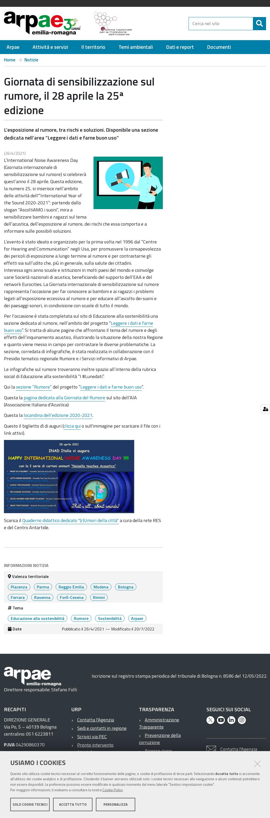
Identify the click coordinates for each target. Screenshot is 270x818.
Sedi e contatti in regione (102, 728)
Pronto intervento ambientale (92, 748)
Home (9, 59)
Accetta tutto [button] (73, 804)
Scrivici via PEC (92, 736)
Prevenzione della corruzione (160, 739)
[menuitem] (13, 47)
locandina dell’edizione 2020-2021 (58, 415)
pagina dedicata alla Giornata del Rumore (64, 397)
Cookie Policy (112, 790)
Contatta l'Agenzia (95, 719)
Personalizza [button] (115, 804)
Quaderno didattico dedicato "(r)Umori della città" (70, 520)
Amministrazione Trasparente (159, 723)
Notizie (31, 59)
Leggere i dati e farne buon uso (111, 386)
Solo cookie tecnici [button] (30, 804)
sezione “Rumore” (34, 386)
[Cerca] (259, 23)
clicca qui (72, 425)
